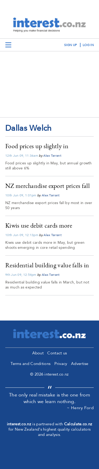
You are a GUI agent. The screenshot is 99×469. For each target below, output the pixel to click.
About (38, 353)
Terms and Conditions (30, 363)
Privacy (60, 363)
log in (88, 45)
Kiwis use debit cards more (38, 225)
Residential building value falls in (47, 265)
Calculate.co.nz (78, 424)
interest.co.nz (19, 424)
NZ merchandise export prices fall (47, 186)
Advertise (79, 363)
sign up (70, 45)
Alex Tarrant (52, 156)
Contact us (57, 353)
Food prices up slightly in (36, 146)
